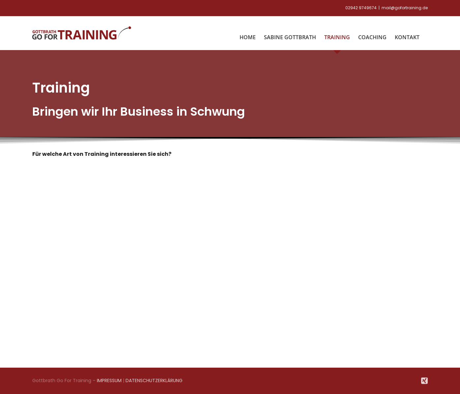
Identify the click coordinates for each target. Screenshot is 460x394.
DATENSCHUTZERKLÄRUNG (154, 380)
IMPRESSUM (109, 380)
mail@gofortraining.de (405, 8)
